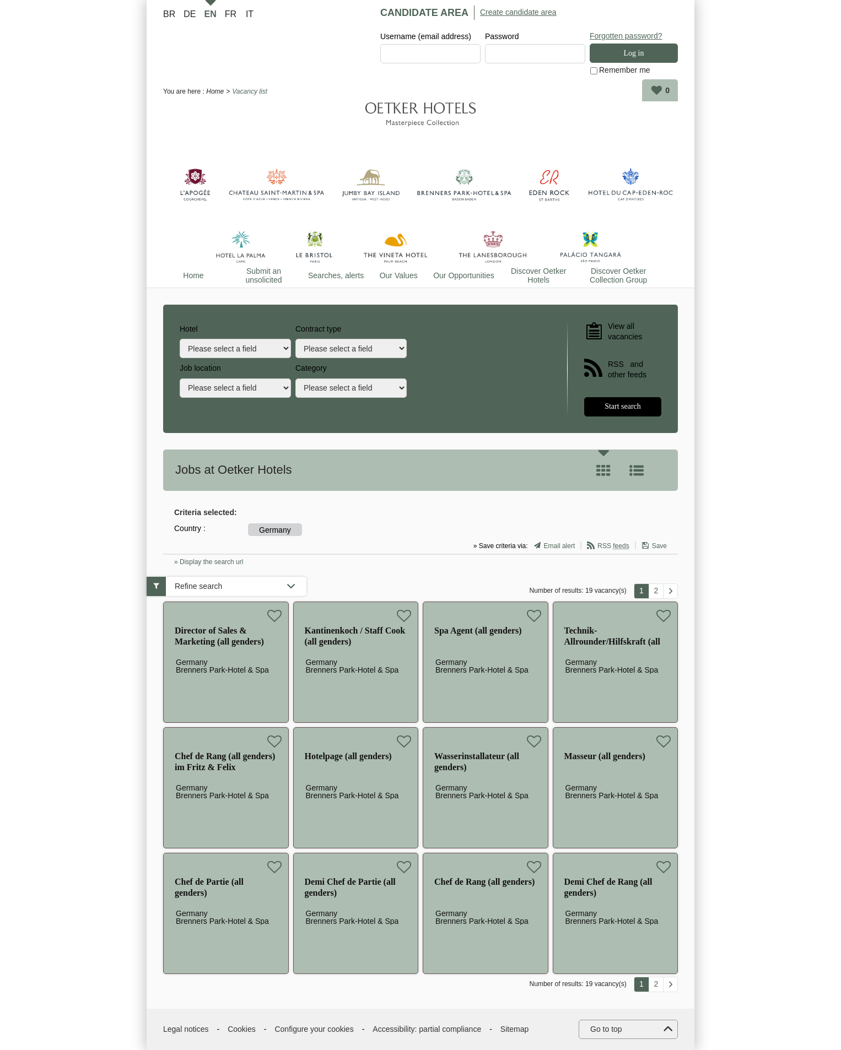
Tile (603, 470)
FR (230, 14)
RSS (613, 546)
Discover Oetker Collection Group (618, 276)
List (636, 470)
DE (190, 14)
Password (502, 36)
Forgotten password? (626, 35)
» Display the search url (208, 562)
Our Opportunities (463, 275)
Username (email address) (425, 36)
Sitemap (514, 1029)
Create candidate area (518, 12)
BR (169, 14)
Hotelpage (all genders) (348, 756)
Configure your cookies (313, 1029)
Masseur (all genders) (604, 756)
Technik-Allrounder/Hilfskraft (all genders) (612, 641)
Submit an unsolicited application (263, 276)
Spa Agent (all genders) (478, 630)
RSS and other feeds (627, 370)
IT (250, 14)
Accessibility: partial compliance (427, 1029)
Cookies (242, 1029)
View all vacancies (625, 332)
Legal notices (186, 1029)
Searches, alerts (336, 275)
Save (659, 546)
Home (215, 91)
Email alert (559, 546)
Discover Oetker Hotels (538, 276)
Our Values (399, 275)
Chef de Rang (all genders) (484, 881)
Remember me (624, 70)
